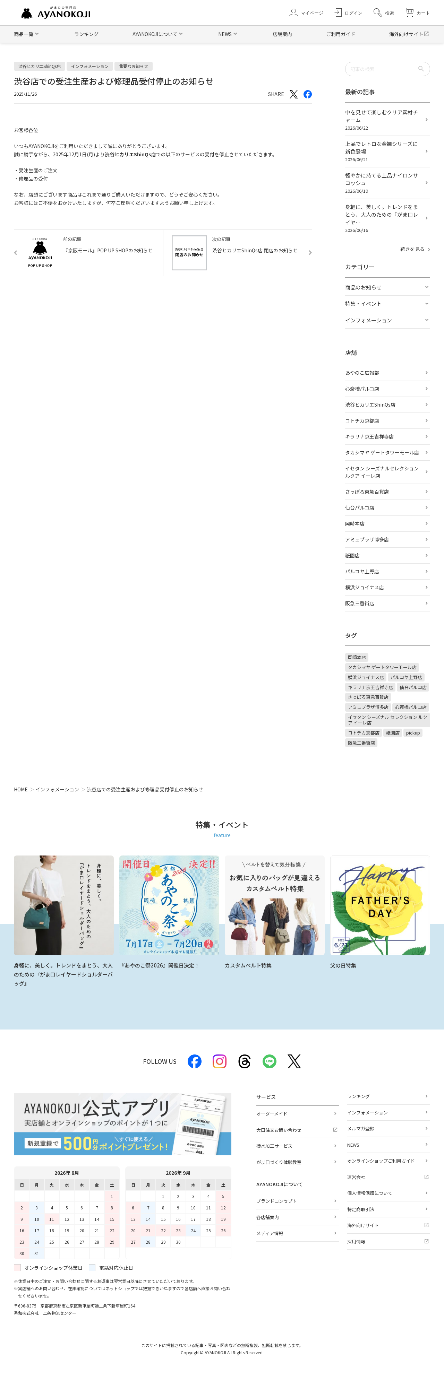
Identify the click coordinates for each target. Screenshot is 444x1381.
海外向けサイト (406, 34)
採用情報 (356, 1241)
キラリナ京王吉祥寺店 (369, 436)
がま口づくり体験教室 (278, 1162)
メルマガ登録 (360, 1128)
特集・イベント (363, 303)
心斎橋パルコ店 (362, 388)
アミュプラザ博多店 (367, 539)
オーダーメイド (272, 1113)
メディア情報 (269, 1233)
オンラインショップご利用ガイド (381, 1160)
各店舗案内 (267, 1217)
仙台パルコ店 (359, 507)
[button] (384, 12)
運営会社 (356, 1177)
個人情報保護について (369, 1193)
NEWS (353, 1144)
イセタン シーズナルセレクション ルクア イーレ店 (382, 472)
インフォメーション (368, 320)
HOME (21, 789)
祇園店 (352, 555)
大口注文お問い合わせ (278, 1130)
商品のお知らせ (363, 287)
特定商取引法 (360, 1209)
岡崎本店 (355, 523)
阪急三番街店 (359, 603)
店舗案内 (282, 34)
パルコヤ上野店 (362, 571)
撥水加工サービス (274, 1146)
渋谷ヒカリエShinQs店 (370, 404)
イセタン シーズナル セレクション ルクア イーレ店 (387, 720)
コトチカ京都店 (362, 420)
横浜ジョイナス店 (364, 587)
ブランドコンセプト (276, 1201)
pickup (413, 732)
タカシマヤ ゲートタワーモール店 (382, 452)
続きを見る (415, 248)
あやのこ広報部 (362, 372)
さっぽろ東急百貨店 (367, 491)
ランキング (86, 34)
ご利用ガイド (340, 34)
